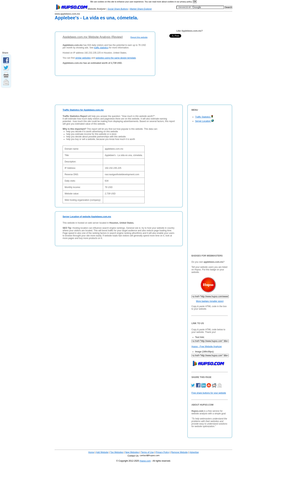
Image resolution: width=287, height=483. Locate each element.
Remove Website (179, 452)
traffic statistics (101, 47)
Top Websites (116, 452)
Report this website (139, 37)
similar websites (83, 58)
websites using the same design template (116, 58)
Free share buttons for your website (208, 393)
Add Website (102, 452)
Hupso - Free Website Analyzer (206, 346)
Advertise (194, 452)
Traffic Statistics (204, 117)
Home (91, 452)
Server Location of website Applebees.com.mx (87, 216)
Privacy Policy (162, 452)
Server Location (204, 121)
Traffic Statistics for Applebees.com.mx (83, 110)
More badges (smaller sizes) (210, 301)
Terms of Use (147, 452)
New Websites (132, 452)
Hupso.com (145, 461)
